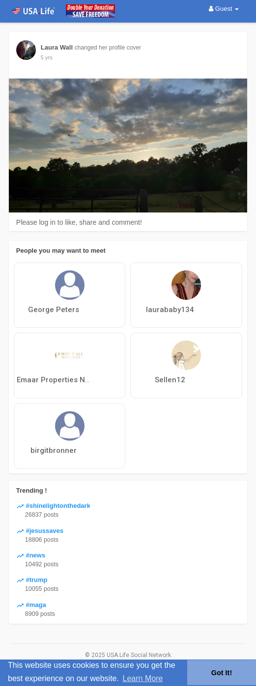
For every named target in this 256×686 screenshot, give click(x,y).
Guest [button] (224, 8)
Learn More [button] (143, 678)
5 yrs (47, 57)
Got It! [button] (221, 673)
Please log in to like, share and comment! (79, 222)
